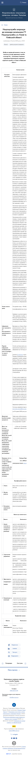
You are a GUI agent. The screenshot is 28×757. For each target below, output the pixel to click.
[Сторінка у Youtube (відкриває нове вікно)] (14, 738)
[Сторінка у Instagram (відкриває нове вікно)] (16, 738)
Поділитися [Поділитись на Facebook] (15, 645)
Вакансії (6, 44)
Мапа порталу (13, 670)
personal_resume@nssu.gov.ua (20, 409)
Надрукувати (14, 656)
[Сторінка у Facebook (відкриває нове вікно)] (12, 738)
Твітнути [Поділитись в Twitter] (14, 652)
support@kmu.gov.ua (14, 730)
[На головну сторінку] (14, 13)
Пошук (24, 2)
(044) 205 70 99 (14, 690)
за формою (20, 354)
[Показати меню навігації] (2, 2)
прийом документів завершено (17, 44)
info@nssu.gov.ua (14, 697)
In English (15, 734)
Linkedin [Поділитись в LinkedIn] (15, 648)
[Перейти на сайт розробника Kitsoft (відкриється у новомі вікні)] (8, 753)
